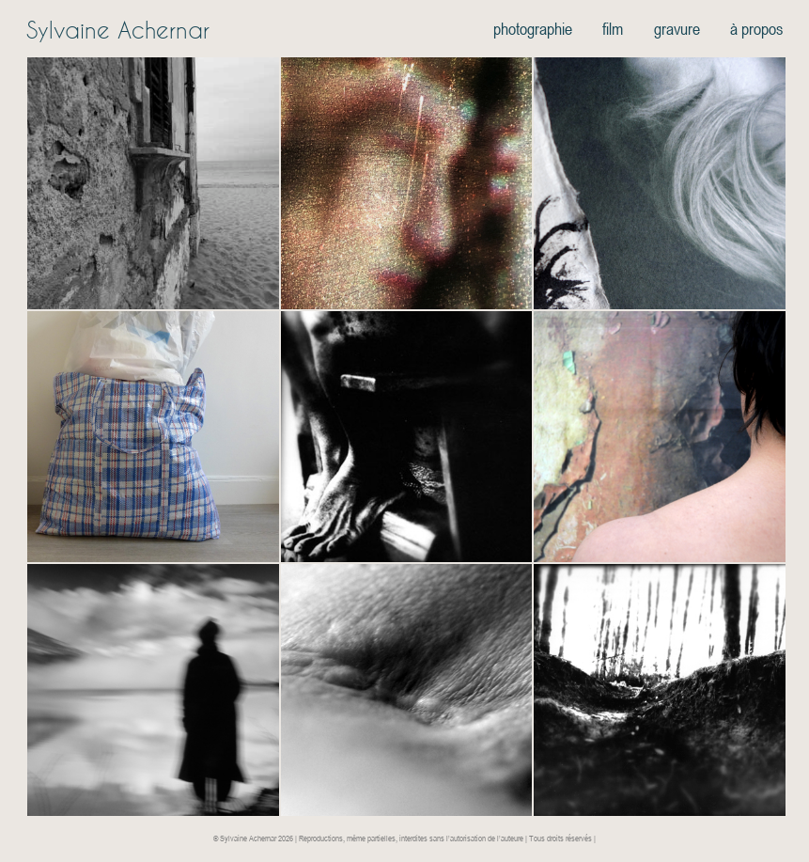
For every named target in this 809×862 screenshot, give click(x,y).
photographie (532, 28)
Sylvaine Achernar (118, 30)
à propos (756, 28)
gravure (677, 28)
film (612, 28)
